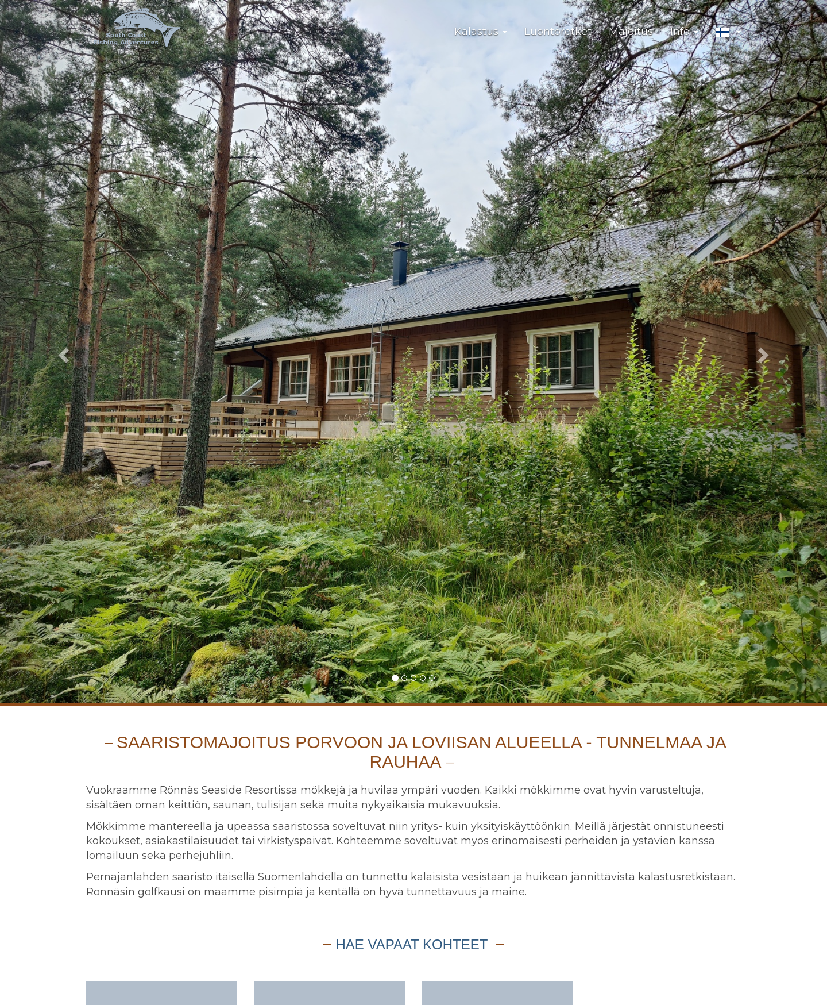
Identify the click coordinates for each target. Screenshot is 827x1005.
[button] (728, 32)
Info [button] (684, 31)
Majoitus (631, 31)
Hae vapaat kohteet (413, 944)
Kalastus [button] (480, 31)
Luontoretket (558, 31)
